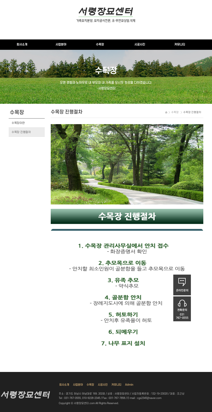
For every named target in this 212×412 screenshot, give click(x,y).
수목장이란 (18, 123)
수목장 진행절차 (21, 132)
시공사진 (139, 44)
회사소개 (22, 44)
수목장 (100, 44)
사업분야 (60, 44)
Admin (129, 384)
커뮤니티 (179, 44)
